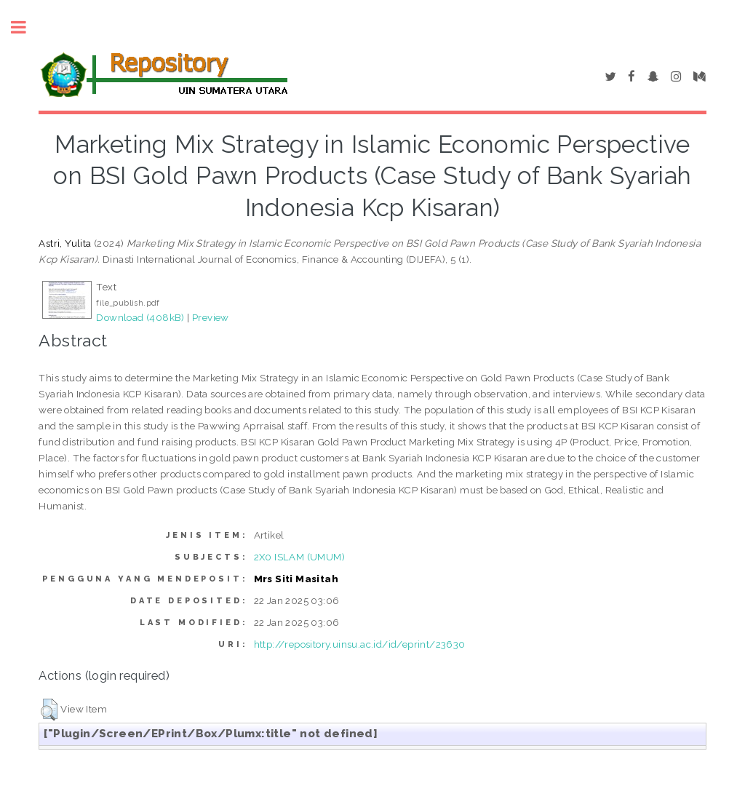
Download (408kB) (140, 317)
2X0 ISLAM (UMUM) (299, 557)
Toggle (26, 27)
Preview (210, 317)
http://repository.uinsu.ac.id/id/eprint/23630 (360, 644)
